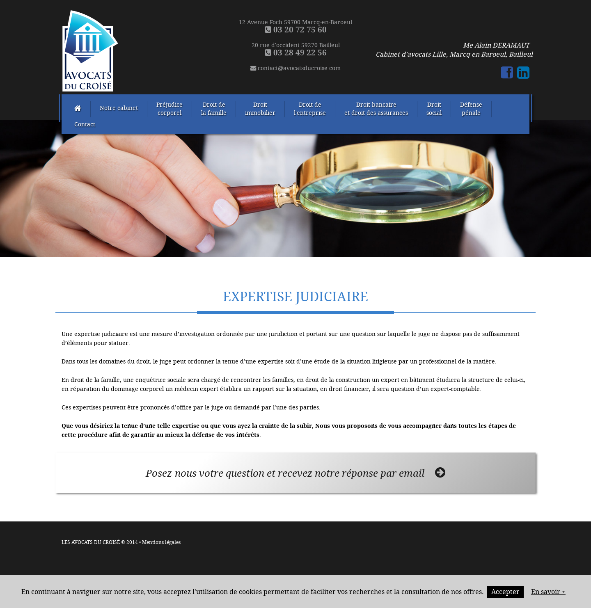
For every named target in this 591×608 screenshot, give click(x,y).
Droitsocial (434, 109)
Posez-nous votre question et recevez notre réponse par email (295, 473)
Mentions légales (161, 542)
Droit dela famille (214, 109)
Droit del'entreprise (310, 109)
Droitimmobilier (260, 109)
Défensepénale (471, 109)
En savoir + (548, 592)
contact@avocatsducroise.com (295, 68)
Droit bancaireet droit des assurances (376, 109)
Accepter (505, 592)
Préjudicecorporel (169, 109)
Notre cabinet (119, 108)
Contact (84, 124)
